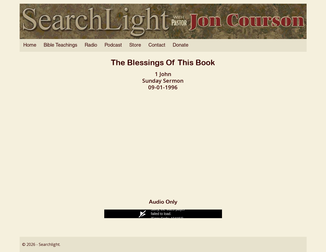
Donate (180, 45)
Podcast (113, 45)
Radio (91, 45)
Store (135, 45)
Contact (156, 45)
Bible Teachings (60, 45)
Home (29, 45)
